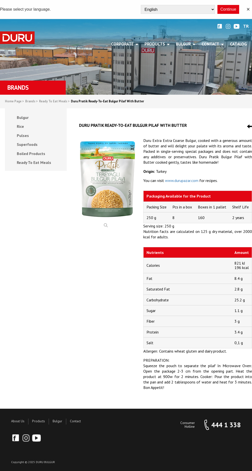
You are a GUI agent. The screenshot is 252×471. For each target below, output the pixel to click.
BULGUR (184, 44)
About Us (17, 421)
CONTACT (211, 44)
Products (38, 421)
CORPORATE (123, 44)
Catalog (238, 44)
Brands (31, 101)
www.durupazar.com (181, 180)
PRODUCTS (156, 44)
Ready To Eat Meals (54, 101)
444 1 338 (226, 425)
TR (246, 26)
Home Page (14, 101)
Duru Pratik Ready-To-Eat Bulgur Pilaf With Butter (107, 101)
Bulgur (57, 421)
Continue (228, 9)
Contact (75, 421)
